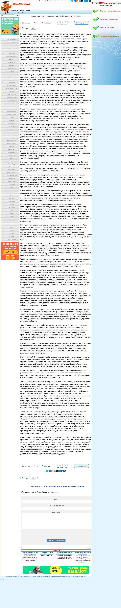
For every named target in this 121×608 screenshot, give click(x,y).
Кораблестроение (11, 114)
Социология (12, 193)
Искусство (11, 106)
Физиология (12, 219)
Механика (11, 158)
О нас (48, 1)
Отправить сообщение (56, 540)
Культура (11, 120)
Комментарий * (56, 512)
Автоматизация (11, 39)
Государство (12, 79)
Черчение (11, 230)
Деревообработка (11, 85)
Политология (11, 169)
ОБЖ (11, 161)
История (12, 108)
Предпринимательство (11, 56)
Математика (12, 135)
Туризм (11, 210)
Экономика (11, 236)
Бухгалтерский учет (12, 68)
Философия (12, 222)
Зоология (11, 91)
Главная (41, 1)
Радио (11, 187)
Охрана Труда (11, 164)
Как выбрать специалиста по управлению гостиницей (83, 554)
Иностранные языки (12, 97)
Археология (12, 48)
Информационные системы (12, 103)
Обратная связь (58, 1)
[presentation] (36, 534)
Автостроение (11, 42)
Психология (12, 184)
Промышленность (11, 181)
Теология (11, 204)
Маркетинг (11, 132)
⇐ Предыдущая (25, 28)
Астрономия (12, 53)
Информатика (11, 100)
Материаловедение (12, 140)
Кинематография (11, 111)
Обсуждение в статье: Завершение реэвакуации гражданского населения (57, 486)
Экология (11, 233)
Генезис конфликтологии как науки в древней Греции (30, 554)
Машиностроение (11, 143)
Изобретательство (11, 94)
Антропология (11, 45)
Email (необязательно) (56, 505)
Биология (11, 59)
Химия (11, 227)
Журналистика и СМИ (11, 88)
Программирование (12, 175)
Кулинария (11, 117)
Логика (11, 129)
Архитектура (12, 50)
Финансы (11, 225)
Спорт (11, 196)
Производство (11, 178)
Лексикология (11, 123)
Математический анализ (12, 137)
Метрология (12, 155)
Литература (12, 126)
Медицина (11, 146)
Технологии (12, 207)
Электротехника (12, 239)
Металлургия (11, 152)
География (11, 74)
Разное (11, 190)
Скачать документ (81, 23)
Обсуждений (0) (48, 23)
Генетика (11, 71)
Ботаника (11, 65)
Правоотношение (11, 172)
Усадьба (12, 213)
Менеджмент (11, 149)
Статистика (11, 198)
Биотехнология (11, 62)
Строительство (11, 201)
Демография (12, 82)
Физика (11, 216)
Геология (11, 77)
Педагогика (12, 166)
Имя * (56, 499)
